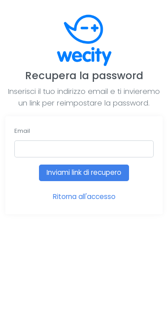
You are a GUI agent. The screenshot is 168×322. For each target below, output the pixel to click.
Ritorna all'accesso (84, 196)
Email (22, 131)
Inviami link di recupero (84, 172)
